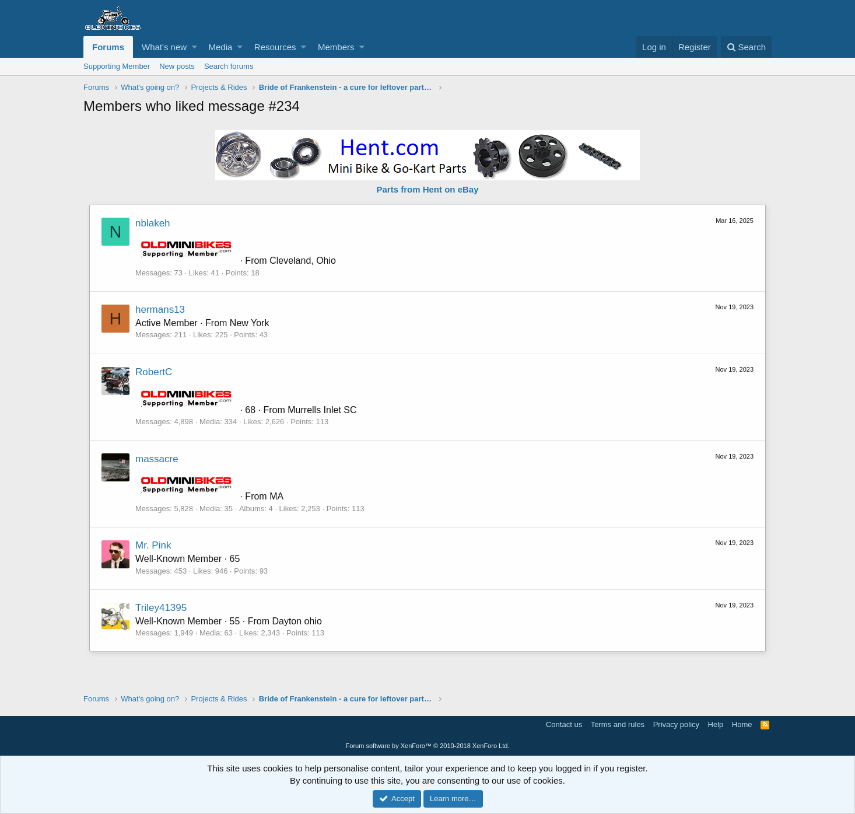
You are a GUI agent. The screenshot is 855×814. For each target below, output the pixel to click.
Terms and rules (617, 724)
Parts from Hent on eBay (427, 189)
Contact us (564, 724)
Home (742, 724)
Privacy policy (676, 724)
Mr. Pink (153, 545)
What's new (164, 47)
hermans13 (160, 309)
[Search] (746, 47)
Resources (275, 47)
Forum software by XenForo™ (428, 745)
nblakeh (152, 223)
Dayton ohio (296, 621)
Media (221, 47)
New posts (177, 66)
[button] (194, 47)
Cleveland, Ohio (302, 260)
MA (276, 496)
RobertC (153, 372)
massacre (156, 458)
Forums (108, 47)
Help (716, 724)
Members (336, 47)
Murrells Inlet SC (322, 410)
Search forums (229, 66)
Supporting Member (116, 66)
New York (249, 323)
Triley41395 (161, 607)
